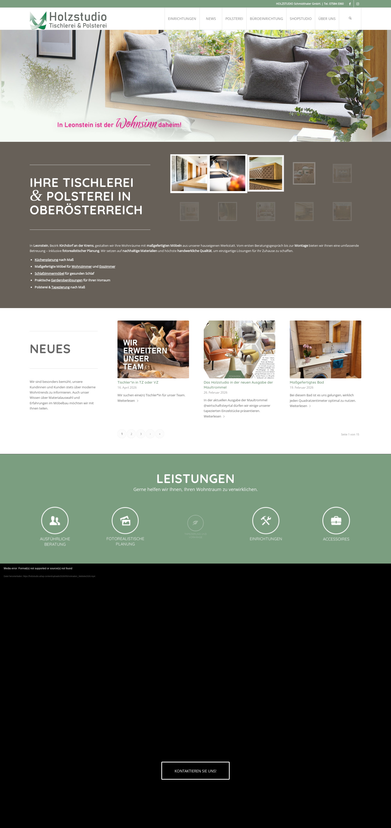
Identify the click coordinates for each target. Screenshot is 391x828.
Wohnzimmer (82, 266)
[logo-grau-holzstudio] (68, 19)
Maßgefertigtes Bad (307, 382)
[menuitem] (182, 19)
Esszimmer (107, 266)
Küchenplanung (46, 259)
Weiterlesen (128, 400)
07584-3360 (336, 3)
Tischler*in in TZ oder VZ (137, 382)
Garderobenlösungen (67, 280)
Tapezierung (60, 287)
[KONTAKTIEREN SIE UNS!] (195, 771)
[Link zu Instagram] (357, 3)
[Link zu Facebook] (350, 3)
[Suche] (350, 19)
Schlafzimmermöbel (49, 273)
